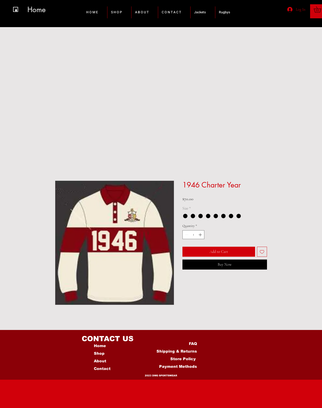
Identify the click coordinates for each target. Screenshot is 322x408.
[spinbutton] (193, 235)
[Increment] (201, 235)
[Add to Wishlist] (262, 252)
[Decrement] (186, 235)
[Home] (40, 9)
